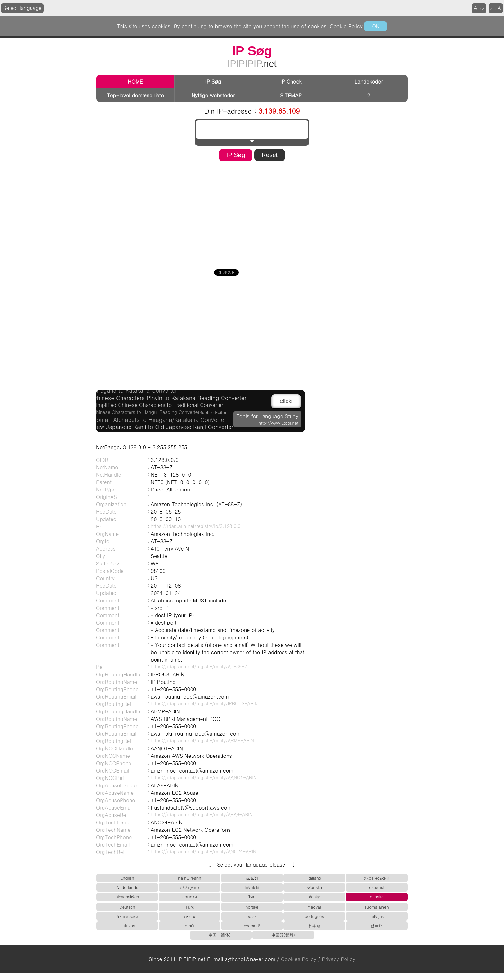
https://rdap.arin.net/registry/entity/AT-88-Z (199, 666)
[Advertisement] (252, 213)
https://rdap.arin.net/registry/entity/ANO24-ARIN (203, 851)
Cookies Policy (298, 959)
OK (375, 26)
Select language (22, 8)
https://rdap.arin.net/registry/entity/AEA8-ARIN (202, 814)
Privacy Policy (338, 959)
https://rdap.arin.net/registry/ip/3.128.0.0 (195, 526)
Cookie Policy (346, 26)
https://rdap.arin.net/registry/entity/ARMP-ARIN (202, 740)
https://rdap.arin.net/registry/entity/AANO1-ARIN (203, 777)
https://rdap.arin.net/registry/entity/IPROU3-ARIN (204, 703)
